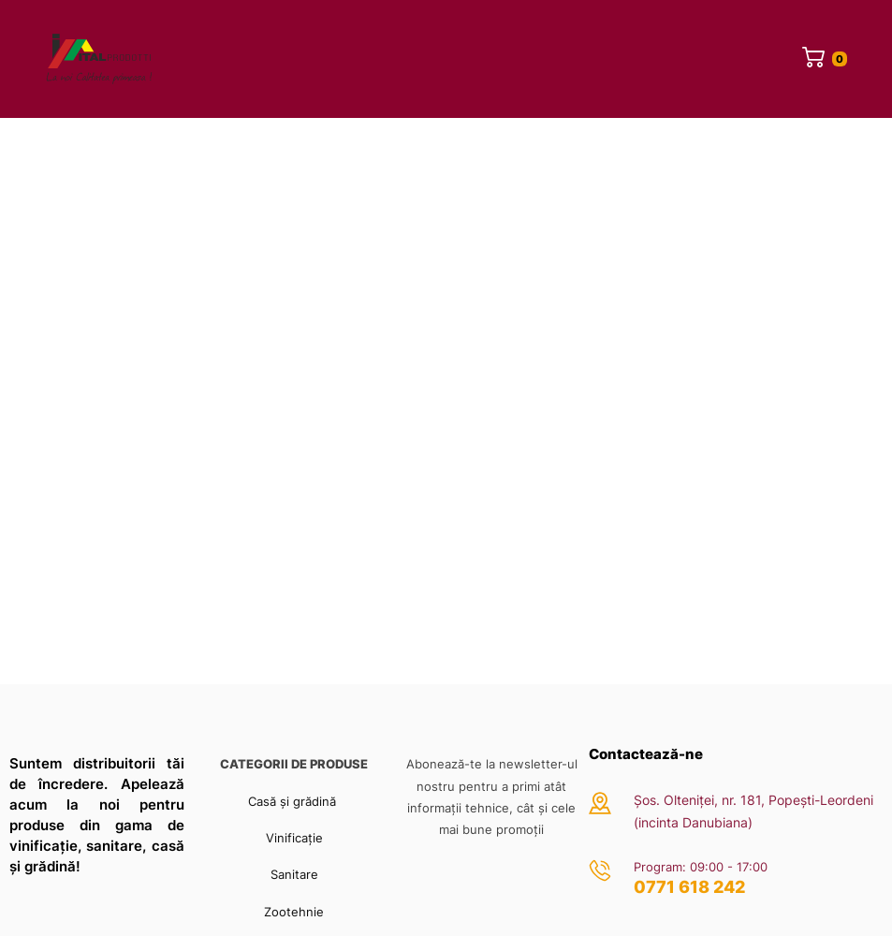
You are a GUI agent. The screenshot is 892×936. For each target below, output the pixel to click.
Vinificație (294, 837)
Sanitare (294, 874)
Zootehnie (294, 911)
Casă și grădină (294, 801)
